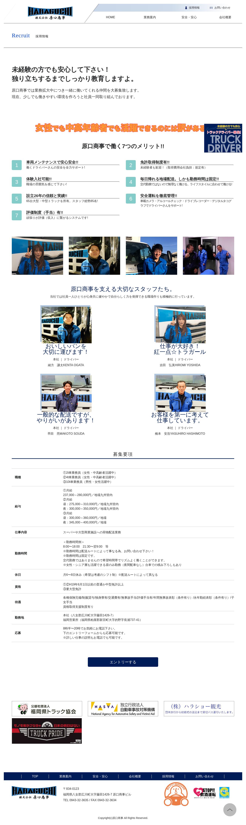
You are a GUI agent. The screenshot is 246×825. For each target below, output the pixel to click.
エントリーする (123, 662)
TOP (35, 776)
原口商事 (118, 817)
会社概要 (225, 17)
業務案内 (150, 17)
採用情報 (191, 7)
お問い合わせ (219, 7)
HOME (110, 17)
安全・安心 (189, 17)
